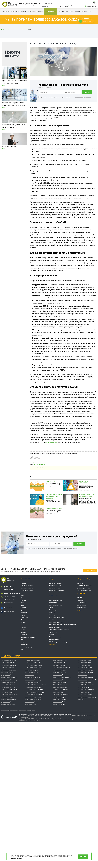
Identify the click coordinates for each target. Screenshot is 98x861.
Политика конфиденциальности (9, 710)
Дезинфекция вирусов (55, 600)
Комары (23, 602)
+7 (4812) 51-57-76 (57, 689)
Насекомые (24, 612)
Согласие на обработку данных (27, 710)
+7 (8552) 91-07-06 (29, 684)
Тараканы (23, 583)
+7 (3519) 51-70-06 (29, 680)
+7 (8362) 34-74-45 (5, 689)
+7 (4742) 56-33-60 (29, 675)
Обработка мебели (54, 627)
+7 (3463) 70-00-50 (29, 687)
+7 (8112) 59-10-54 (57, 675)
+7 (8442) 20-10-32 (5, 670)
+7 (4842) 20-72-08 (5, 697)
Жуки (22, 639)
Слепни (23, 629)
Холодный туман (54, 639)
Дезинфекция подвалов (56, 622)
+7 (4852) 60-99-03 (82, 692)
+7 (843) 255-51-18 (5, 692)
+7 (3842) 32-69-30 (5, 699)
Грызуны (52, 579)
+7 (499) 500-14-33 (57, 672)
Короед (23, 615)
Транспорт (52, 612)
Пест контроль (81, 583)
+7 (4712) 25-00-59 (29, 672)
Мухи (22, 610)
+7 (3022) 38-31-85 (82, 687)
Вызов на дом (53, 619)
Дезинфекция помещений (56, 617)
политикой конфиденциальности (83, 97)
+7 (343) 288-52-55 (5, 680)
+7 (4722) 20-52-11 (5, 665)
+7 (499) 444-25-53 (82, 682)
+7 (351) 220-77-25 (82, 689)
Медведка (24, 634)
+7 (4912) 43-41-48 (57, 680)
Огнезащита (53, 645)
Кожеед (23, 622)
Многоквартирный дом (27, 647)
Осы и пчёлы (24, 598)
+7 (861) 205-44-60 (29, 662)
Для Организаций (82, 605)
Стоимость (81, 593)
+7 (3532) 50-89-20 (57, 660)
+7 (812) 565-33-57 (82, 697)
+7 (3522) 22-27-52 (29, 670)
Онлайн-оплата (81, 607)
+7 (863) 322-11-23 (57, 677)
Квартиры (80, 597)
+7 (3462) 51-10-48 (57, 697)
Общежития (80, 600)
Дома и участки (81, 602)
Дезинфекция (53, 596)
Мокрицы (23, 607)
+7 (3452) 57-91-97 (82, 667)
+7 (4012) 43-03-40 (5, 694)
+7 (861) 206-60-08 (29, 699)
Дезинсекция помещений (28, 637)
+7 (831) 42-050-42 (29, 692)
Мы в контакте (8, 608)
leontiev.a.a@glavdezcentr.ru (12, 593)
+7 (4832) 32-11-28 (5, 667)
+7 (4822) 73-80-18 (57, 704)
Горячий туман (53, 632)
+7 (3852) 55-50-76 (5, 662)
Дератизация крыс (54, 588)
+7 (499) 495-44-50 (29, 677)
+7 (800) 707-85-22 (5, 682)
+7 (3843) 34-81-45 (29, 697)
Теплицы (51, 634)
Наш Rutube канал (9, 611)
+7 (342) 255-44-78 (57, 670)
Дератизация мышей (55, 583)
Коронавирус (53, 602)
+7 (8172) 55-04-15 (5, 672)
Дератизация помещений (56, 590)
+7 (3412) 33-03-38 (5, 684)
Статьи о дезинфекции (39, 464)
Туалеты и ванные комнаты (57, 637)
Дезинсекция (25, 579)
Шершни (23, 632)
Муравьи (23, 593)
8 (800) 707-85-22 (9, 599)
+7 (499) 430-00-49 (5, 660)
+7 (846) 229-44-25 (57, 682)
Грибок (51, 607)
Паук (22, 642)
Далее (3, 85)
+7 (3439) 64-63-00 (57, 667)
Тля (22, 625)
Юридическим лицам (84, 579)
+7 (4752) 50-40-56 (57, 702)
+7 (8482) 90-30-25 (82, 660)
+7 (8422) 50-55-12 (82, 672)
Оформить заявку (51, 442)
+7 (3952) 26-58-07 (5, 687)
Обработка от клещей (27, 590)
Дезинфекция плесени (55, 605)
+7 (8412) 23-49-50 (57, 665)
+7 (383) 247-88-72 (29, 702)
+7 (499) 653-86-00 (5, 677)
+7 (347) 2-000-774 (82, 675)
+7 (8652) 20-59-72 (57, 694)
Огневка (23, 600)
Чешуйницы (24, 644)
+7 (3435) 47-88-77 (48, 3)
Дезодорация (53, 610)
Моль (22, 605)
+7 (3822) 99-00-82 (82, 662)
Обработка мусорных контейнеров (58, 642)
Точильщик (24, 620)
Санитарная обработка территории (59, 629)
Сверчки (23, 627)
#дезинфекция (33, 462)
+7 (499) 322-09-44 (5, 704)
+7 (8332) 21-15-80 (5, 702)
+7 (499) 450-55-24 (82, 694)
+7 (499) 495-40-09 (29, 682)
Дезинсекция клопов (27, 585)
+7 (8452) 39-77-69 (57, 687)
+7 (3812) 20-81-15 (29, 704)
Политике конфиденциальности (36, 856)
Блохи (22, 595)
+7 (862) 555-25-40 (57, 692)
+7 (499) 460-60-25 (29, 665)
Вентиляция (52, 615)
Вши (22, 649)
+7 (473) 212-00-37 (5, 675)
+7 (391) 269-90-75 (29, 667)
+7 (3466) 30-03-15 (29, 689)
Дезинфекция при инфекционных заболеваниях (62, 624)
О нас (79, 610)
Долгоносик (24, 617)
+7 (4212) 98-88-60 (82, 677)
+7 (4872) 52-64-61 (82, 665)
